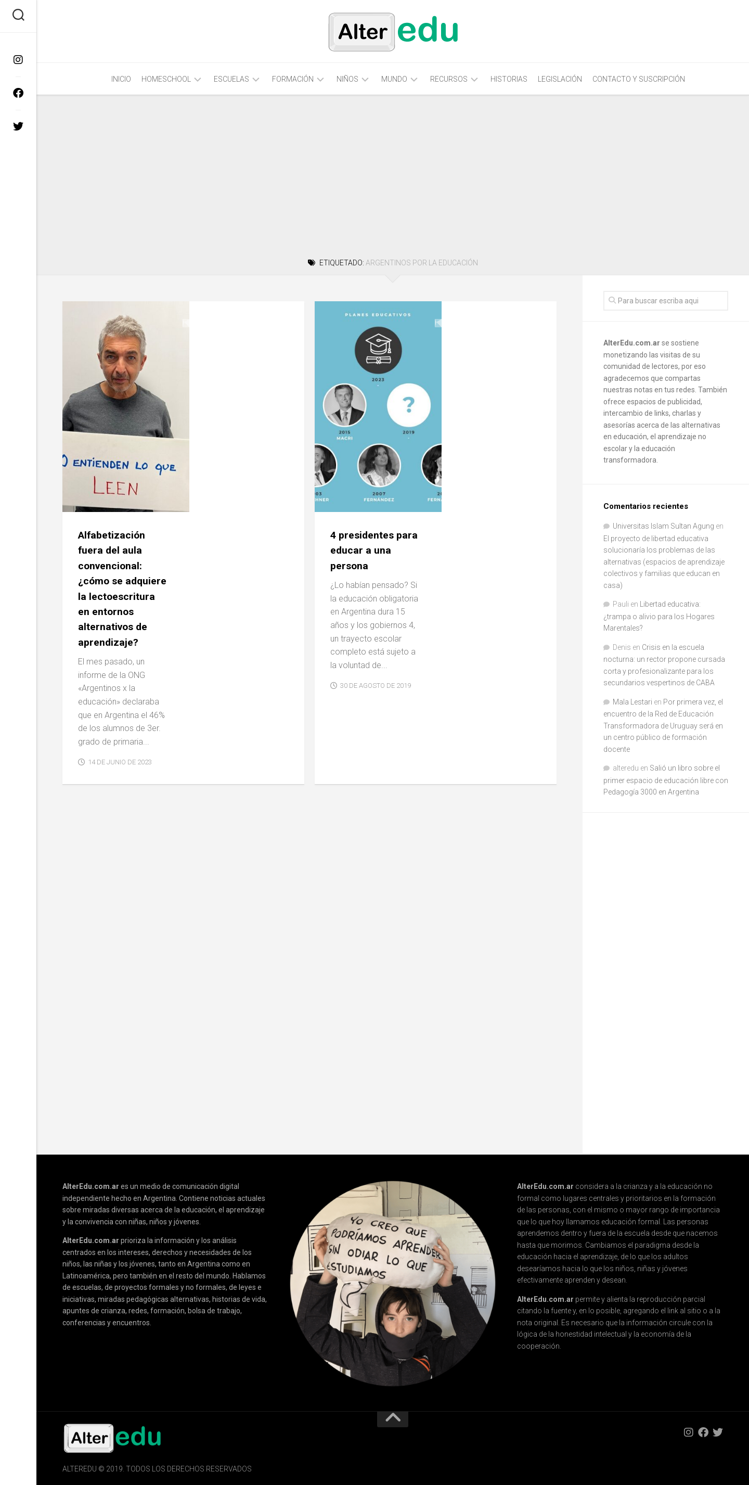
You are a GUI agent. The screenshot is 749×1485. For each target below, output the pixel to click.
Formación (293, 79)
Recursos (449, 79)
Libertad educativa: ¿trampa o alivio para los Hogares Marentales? (659, 616)
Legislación (560, 79)
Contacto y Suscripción (638, 79)
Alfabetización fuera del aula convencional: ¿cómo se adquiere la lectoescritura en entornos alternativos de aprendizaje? (242, 385)
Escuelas (231, 79)
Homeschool (166, 79)
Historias (508, 79)
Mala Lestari (632, 702)
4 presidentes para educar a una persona (495, 339)
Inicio (121, 79)
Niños (347, 79)
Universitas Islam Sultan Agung (663, 526)
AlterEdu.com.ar (631, 343)
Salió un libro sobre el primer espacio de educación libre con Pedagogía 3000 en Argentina (665, 780)
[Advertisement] (393, 175)
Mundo (394, 79)
